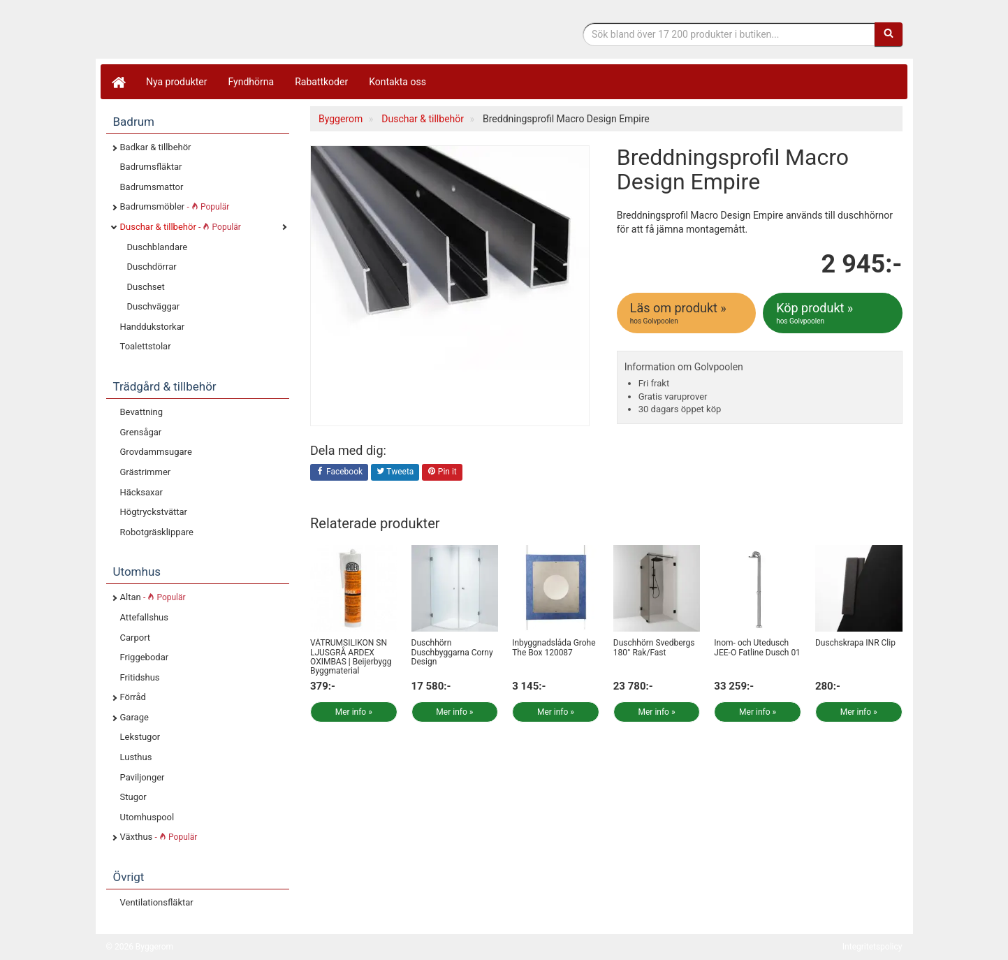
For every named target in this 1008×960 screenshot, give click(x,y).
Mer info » (353, 712)
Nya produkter (176, 81)
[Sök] (889, 34)
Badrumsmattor (152, 187)
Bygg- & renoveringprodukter (218, 30)
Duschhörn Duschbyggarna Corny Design (452, 652)
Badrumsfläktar (151, 166)
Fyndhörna (251, 81)
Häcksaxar (141, 492)
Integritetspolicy (872, 947)
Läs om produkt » (687, 313)
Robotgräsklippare (156, 532)
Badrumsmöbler (175, 206)
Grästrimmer (145, 472)
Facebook (339, 472)
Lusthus (136, 757)
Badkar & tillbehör (155, 147)
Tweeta (395, 472)
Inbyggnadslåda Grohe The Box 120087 (553, 647)
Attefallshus (144, 617)
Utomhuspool (147, 817)
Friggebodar (144, 657)
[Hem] (118, 81)
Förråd (133, 697)
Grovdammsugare (156, 451)
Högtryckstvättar (153, 512)
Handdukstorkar (152, 326)
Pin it (442, 472)
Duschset (146, 287)
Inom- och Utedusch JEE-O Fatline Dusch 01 (757, 647)
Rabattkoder (321, 81)
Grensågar (141, 432)
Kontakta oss (397, 81)
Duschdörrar (152, 266)
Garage (134, 717)
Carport (135, 637)
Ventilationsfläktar (156, 902)
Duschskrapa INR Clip (855, 643)
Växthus (159, 836)
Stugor (133, 797)
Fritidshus (140, 677)
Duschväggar (153, 306)
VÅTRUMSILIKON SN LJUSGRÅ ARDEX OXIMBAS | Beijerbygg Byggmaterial (351, 657)
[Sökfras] (729, 34)
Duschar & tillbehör (180, 226)
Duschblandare (157, 247)
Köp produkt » (833, 313)
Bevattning (141, 412)
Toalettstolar (145, 346)
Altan (153, 597)
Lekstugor (140, 737)
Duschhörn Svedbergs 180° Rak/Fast (654, 647)
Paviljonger (142, 777)
